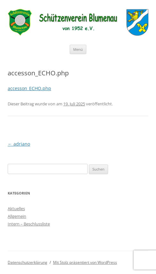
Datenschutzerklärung (27, 262)
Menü (78, 49)
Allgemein (17, 216)
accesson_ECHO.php (29, 88)
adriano (19, 144)
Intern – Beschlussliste (29, 224)
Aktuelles (16, 208)
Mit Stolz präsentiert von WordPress (85, 262)
